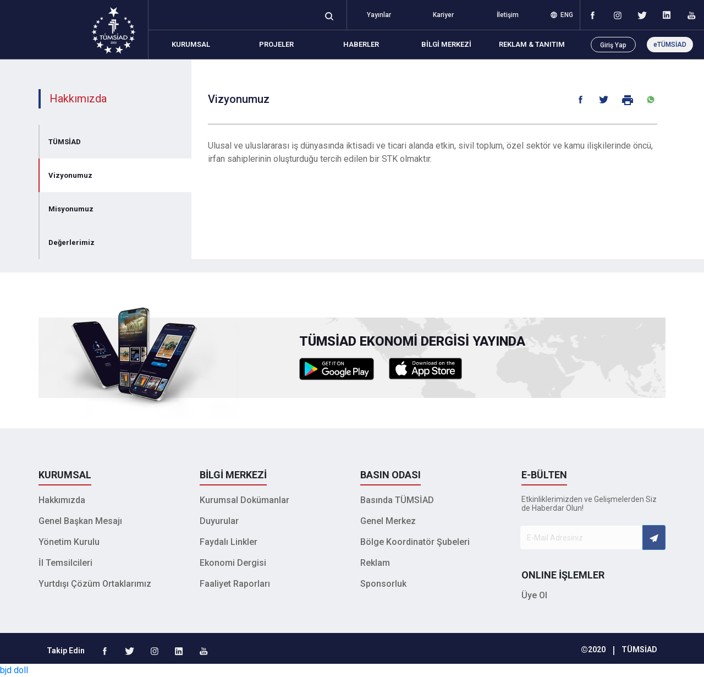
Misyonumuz (71, 209)
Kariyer (443, 15)
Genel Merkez (388, 521)
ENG (562, 15)
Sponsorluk (383, 583)
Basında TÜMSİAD (397, 500)
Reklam (375, 563)
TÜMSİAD (64, 142)
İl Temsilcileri (65, 563)
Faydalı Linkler (228, 542)
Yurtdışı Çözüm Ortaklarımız (94, 583)
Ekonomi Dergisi (233, 563)
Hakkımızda (61, 500)
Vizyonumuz (70, 175)
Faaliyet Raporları (235, 583)
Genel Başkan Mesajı (80, 521)
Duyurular (219, 521)
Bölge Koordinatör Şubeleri (415, 542)
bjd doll (14, 670)
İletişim (508, 15)
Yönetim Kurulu (69, 542)
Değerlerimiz (71, 242)
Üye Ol (534, 595)
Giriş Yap (613, 45)
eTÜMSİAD (669, 44)
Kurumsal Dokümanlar (244, 500)
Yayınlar (379, 15)
